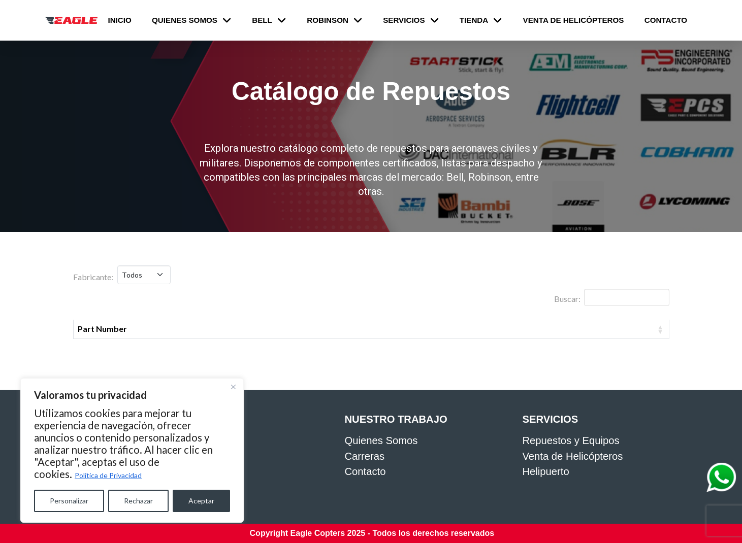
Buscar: (611, 297)
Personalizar (69, 500)
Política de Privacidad (108, 475)
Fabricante (441, 328)
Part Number (102, 328)
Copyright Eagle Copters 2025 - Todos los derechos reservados (372, 533)
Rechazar (138, 500)
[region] (132, 450)
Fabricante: (93, 277)
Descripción (277, 328)
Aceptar (201, 500)
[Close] (233, 387)
